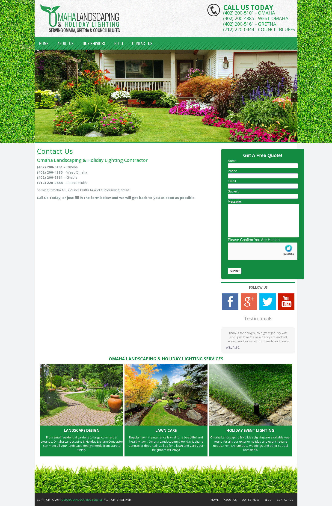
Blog (118, 43)
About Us (65, 43)
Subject (233, 191)
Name (232, 161)
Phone (232, 171)
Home (43, 43)
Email (232, 181)
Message (234, 201)
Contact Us (142, 43)
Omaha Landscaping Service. (82, 499)
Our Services (94, 43)
